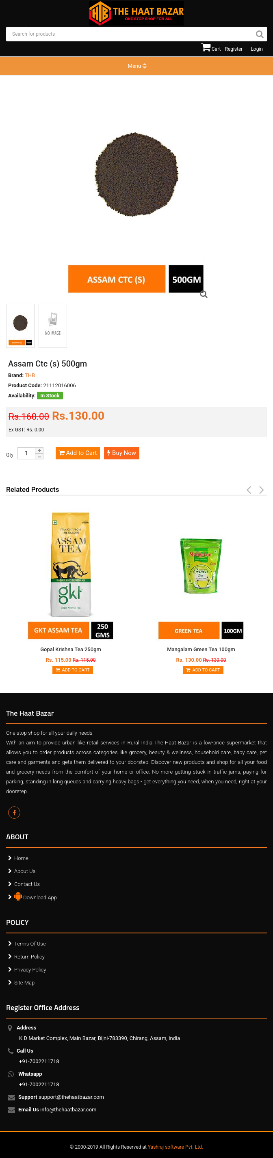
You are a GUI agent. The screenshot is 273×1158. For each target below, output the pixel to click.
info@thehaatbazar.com (58, 1110)
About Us (24, 871)
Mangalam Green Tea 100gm (201, 649)
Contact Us (27, 884)
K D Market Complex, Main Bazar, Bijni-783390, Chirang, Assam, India (99, 1033)
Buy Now (121, 453)
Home (21, 858)
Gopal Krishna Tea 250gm (70, 649)
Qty (9, 455)
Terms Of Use (30, 944)
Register (234, 49)
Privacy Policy (30, 970)
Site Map (24, 983)
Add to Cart (78, 453)
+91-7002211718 (39, 1056)
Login (257, 49)
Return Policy (29, 957)
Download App (35, 896)
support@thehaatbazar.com (61, 1097)
